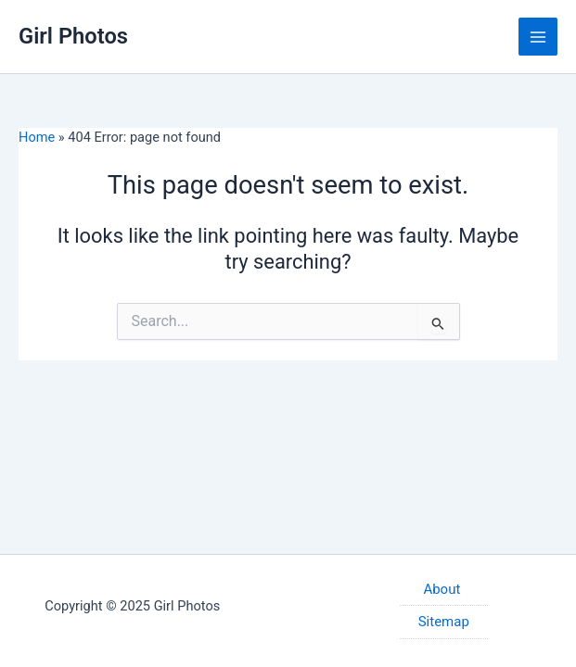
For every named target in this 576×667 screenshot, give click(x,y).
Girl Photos (73, 36)
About (443, 589)
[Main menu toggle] (537, 37)
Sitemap (443, 621)
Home (37, 137)
